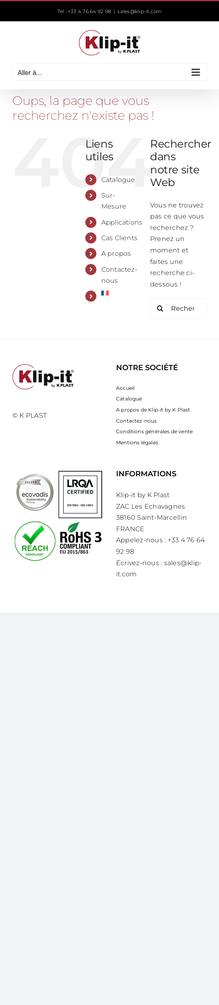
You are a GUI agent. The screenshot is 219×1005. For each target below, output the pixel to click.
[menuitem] (119, 293)
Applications (122, 222)
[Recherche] (160, 308)
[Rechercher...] (178, 308)
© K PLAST (29, 415)
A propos (116, 253)
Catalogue (118, 180)
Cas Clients (119, 238)
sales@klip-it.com (139, 11)
